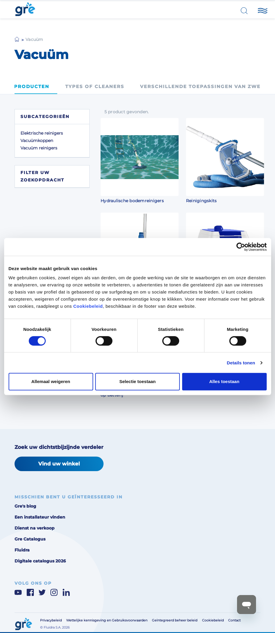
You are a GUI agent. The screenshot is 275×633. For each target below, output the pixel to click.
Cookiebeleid (88, 306)
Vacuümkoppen (36, 140)
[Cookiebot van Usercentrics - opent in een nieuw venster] (241, 246)
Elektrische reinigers (41, 133)
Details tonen (241, 362)
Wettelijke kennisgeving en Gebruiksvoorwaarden (106, 620)
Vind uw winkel (59, 463)
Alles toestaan (224, 381)
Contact (234, 620)
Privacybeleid (51, 620)
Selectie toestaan (137, 381)
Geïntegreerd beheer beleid (174, 620)
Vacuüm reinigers (38, 148)
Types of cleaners (94, 86)
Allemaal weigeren (50, 381)
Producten (31, 86)
